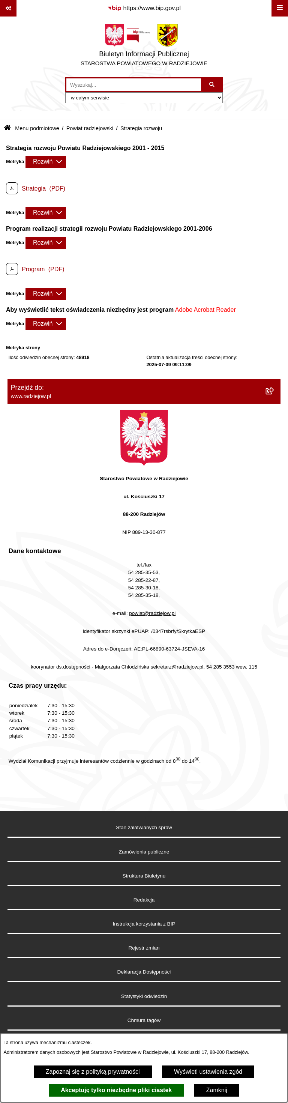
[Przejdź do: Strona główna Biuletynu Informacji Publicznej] (7, 128)
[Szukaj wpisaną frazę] (212, 84)
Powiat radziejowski (90, 128)
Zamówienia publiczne (144, 852)
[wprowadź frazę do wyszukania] (133, 84)
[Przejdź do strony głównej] (144, 47)
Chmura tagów (144, 1020)
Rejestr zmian (143, 948)
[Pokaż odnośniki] (8, 8)
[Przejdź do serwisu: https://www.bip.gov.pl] (144, 8)
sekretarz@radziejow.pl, (178, 667)
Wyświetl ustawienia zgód (208, 1071)
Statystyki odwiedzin (144, 996)
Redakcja (144, 900)
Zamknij (216, 1090)
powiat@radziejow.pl (152, 613)
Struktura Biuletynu (144, 876)
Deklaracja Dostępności (144, 972)
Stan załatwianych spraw (144, 827)
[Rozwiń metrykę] (46, 162)
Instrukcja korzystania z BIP (144, 924)
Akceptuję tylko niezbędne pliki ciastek (116, 1090)
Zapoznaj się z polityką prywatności (93, 1071)
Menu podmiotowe (37, 128)
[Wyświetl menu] (280, 8)
